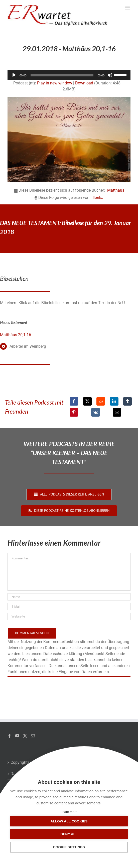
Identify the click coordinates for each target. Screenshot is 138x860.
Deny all (68, 834)
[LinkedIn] (114, 401)
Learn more (69, 812)
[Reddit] (100, 401)
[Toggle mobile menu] (127, 7)
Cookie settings (69, 847)
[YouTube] (17, 736)
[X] (87, 401)
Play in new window (54, 83)
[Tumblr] (127, 401)
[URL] (69, 616)
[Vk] (95, 412)
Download (84, 83)
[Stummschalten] (109, 75)
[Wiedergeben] (14, 75)
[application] (69, 75)
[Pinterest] (73, 412)
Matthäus (115, 190)
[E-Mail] (116, 412)
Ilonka (98, 197)
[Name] (69, 596)
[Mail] (33, 736)
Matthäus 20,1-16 (15, 334)
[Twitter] (25, 736)
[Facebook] (73, 401)
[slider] (62, 75)
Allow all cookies (68, 821)
